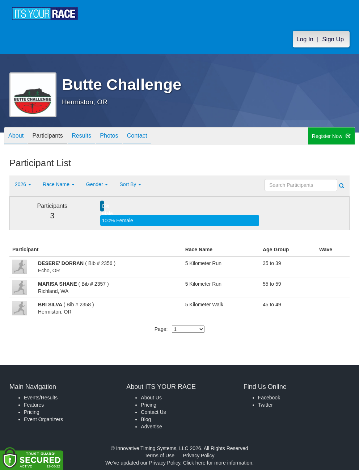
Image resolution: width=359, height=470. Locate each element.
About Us (151, 397)
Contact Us (153, 412)
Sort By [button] (130, 184)
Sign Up (333, 40)
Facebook (269, 397)
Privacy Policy (198, 455)
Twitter (265, 405)
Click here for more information (217, 463)
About (18, 136)
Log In (304, 40)
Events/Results (41, 397)
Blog (146, 419)
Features (34, 405)
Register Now (331, 136)
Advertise (151, 426)
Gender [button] (97, 184)
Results (91, 136)
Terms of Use (159, 455)
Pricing (31, 412)
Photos (122, 136)
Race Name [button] (59, 184)
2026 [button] (23, 184)
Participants (53, 136)
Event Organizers (43, 419)
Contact (153, 136)
